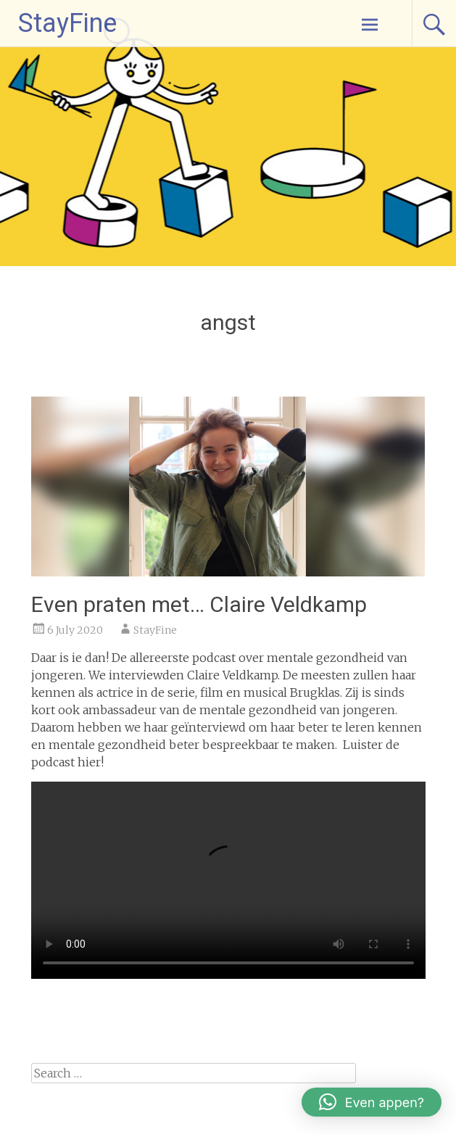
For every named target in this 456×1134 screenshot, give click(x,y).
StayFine (67, 23)
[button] (372, 1102)
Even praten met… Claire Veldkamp (199, 604)
